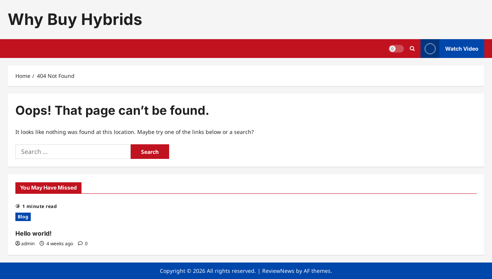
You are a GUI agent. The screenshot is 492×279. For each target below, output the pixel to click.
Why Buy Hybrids (75, 19)
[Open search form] (412, 48)
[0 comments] (83, 243)
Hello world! (33, 233)
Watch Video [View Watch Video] (450, 48)
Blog (23, 216)
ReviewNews (278, 270)
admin (28, 243)
